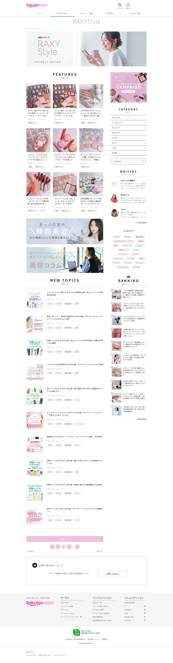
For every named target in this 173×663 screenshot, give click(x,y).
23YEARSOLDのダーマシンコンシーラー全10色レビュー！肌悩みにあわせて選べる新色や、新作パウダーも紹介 (90, 113)
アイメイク (40, 119)
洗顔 (76, 304)
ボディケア (116, 133)
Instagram (127, 610)
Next (99, 551)
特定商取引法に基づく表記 (102, 620)
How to (50, 304)
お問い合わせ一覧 (44, 655)
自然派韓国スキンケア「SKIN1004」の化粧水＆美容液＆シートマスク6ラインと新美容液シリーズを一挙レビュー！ (91, 201)
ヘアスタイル (123, 254)
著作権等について (93, 639)
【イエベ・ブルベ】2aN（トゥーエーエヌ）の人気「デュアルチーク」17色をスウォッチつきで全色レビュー (65, 201)
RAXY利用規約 (98, 617)
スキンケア (93, 207)
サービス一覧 (30, 655)
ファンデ (128, 263)
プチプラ (136, 254)
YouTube (127, 620)
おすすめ (58, 304)
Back (30, 551)
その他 (114, 153)
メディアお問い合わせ (100, 606)
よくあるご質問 (134, 13)
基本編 (141, 241)
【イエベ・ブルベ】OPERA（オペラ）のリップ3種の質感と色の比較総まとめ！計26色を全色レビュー (38, 201)
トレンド (140, 245)
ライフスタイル (123, 267)
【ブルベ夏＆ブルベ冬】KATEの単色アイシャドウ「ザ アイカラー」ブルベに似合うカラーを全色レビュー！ (38, 113)
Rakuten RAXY (37, 5)
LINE (126, 613)
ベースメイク (94, 119)
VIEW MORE (141, 222)
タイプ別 (136, 267)
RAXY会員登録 (129, 603)
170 (77, 546)
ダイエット (139, 263)
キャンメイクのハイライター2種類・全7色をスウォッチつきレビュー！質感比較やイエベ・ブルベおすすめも (90, 157)
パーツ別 (131, 258)
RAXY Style (62, 13)
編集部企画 (68, 304)
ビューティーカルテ (68, 613)
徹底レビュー (32, 123)
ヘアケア (115, 138)
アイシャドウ (127, 245)
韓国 (83, 123)
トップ (38, 13)
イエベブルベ (118, 258)
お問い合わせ (112, 574)
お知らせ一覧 (97, 603)
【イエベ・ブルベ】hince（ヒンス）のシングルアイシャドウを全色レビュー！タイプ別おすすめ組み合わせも (38, 157)
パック (77, 400)
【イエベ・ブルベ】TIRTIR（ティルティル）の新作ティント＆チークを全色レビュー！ (65, 157)
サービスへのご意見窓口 (101, 613)
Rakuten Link (128, 617)
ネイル (114, 143)
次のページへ (65, 538)
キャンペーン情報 (86, 13)
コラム (114, 148)
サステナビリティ (59, 655)
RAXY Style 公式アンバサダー (123, 241)
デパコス (116, 263)
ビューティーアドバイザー (70, 617)
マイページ (64, 610)
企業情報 (68, 639)
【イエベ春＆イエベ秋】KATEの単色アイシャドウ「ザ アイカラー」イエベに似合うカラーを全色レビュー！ (64, 113)
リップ (42, 211)
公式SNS (109, 13)
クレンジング (79, 424)
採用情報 (104, 639)
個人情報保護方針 (79, 639)
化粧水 (141, 258)
